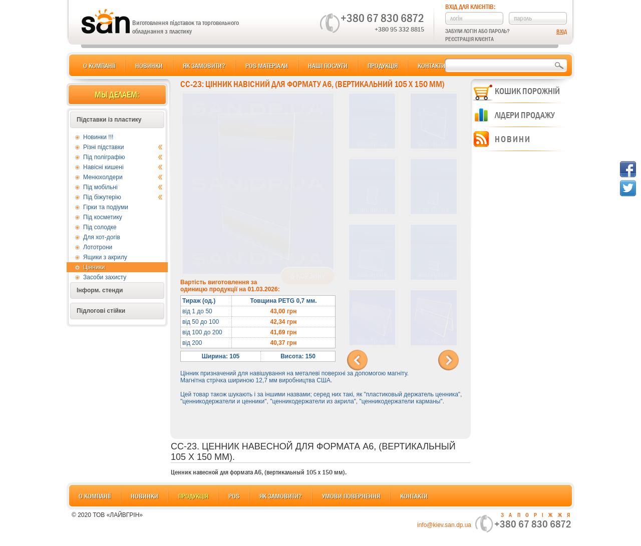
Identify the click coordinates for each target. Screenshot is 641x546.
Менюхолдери (123, 177)
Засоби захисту (104, 277)
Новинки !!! (98, 137)
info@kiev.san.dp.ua (444, 524)
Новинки (149, 66)
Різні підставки (123, 147)
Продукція (383, 66)
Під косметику (102, 217)
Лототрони (97, 247)
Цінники (94, 267)
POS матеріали (266, 66)
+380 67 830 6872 (382, 18)
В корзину (308, 276)
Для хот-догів (101, 237)
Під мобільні (123, 187)
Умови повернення (351, 496)
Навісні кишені (123, 167)
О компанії (99, 66)
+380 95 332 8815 (399, 29)
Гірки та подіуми (105, 207)
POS (233, 496)
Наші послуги (328, 66)
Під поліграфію (123, 157)
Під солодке (100, 227)
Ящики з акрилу (105, 257)
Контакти (431, 66)
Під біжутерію (123, 197)
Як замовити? (204, 66)
